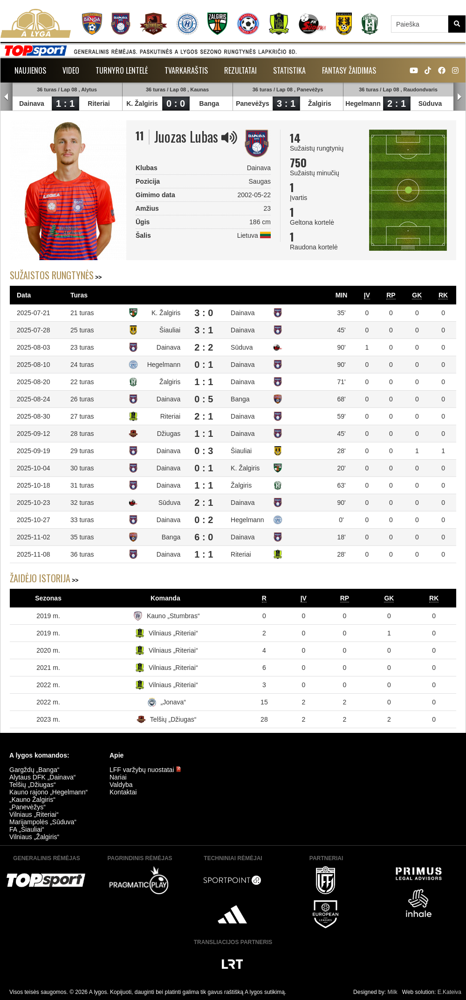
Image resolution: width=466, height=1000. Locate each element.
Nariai (118, 777)
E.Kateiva (449, 992)
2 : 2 (203, 347)
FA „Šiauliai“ (26, 829)
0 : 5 (203, 399)
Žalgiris (319, 103)
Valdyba (121, 784)
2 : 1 (396, 103)
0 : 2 (203, 520)
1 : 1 (65, 103)
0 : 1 (203, 364)
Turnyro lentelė (122, 70)
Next (459, 97)
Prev (6, 97)
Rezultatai (240, 70)
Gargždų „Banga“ (34, 769)
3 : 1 (286, 103)
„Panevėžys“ (27, 807)
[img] (229, 138)
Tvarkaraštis (186, 70)
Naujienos (30, 70)
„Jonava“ (173, 702)
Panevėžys (252, 103)
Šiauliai (169, 330)
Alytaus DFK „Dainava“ (42, 777)
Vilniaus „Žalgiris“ (34, 837)
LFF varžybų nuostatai (145, 769)
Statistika (289, 70)
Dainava (31, 103)
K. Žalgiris (142, 103)
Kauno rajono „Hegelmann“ (48, 792)
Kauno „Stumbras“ (173, 616)
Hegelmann (362, 103)
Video (70, 70)
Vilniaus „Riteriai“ (173, 633)
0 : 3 (203, 451)
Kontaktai (123, 792)
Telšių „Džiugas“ (173, 719)
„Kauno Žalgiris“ (32, 799)
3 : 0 (203, 313)
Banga (209, 103)
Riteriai (99, 103)
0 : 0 (175, 103)
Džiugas (169, 433)
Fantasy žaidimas (349, 70)
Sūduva (430, 103)
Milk (392, 992)
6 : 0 (203, 537)
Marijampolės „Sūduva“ (42, 822)
